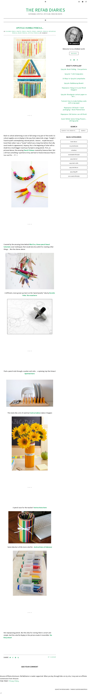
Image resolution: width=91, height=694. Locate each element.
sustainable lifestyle (74, 154)
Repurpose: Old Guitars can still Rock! (74, 114)
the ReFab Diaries (45, 10)
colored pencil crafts (13, 31)
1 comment (52, 657)
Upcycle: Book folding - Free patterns (74, 69)
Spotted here (30, 374)
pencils (45, 31)
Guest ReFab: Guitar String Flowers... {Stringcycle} (74, 120)
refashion (74, 150)
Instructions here (40, 508)
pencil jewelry (37, 31)
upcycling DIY (74, 172)
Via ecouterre (32, 295)
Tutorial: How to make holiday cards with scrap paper (74, 102)
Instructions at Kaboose (43, 547)
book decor (74, 141)
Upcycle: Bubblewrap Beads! (74, 83)
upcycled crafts (73, 163)
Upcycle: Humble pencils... (29, 28)
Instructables (35, 413)
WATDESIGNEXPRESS (81, 689)
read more (74, 53)
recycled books (73, 146)
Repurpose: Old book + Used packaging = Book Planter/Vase (74, 109)
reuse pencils (22, 33)
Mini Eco (32, 244)
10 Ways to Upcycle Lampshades (74, 78)
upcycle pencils (33, 33)
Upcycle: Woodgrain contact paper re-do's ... (74, 95)
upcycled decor (73, 167)
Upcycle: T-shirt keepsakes (74, 74)
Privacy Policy (14, 681)
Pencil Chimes (29, 150)
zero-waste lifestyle (74, 176)
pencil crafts (26, 31)
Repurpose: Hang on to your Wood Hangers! (74, 89)
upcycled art (73, 159)
